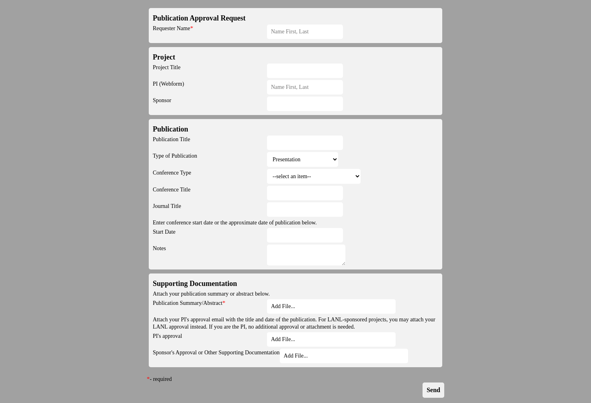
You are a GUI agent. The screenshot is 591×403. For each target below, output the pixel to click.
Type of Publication (175, 156)
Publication (170, 129)
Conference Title (172, 190)
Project (164, 57)
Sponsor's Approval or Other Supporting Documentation (216, 353)
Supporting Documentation (195, 284)
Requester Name (171, 28)
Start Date (164, 232)
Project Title (167, 67)
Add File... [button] (283, 306)
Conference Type (172, 173)
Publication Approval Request (199, 18)
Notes (159, 248)
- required (161, 379)
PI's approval (167, 336)
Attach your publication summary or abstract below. (211, 294)
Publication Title (171, 139)
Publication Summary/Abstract (187, 303)
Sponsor (162, 100)
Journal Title (167, 206)
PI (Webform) (168, 84)
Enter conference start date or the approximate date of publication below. (235, 223)
